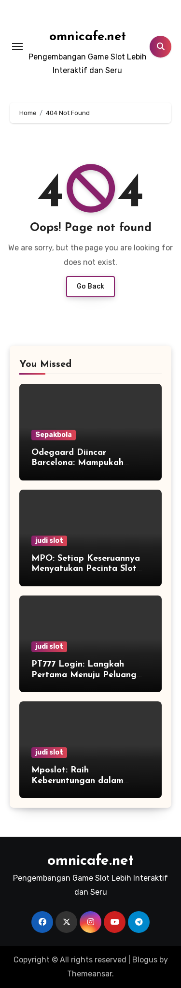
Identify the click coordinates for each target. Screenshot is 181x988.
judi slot (49, 541)
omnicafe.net (87, 37)
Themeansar (89, 973)
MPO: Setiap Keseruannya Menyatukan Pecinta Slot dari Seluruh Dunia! (85, 569)
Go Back (90, 286)
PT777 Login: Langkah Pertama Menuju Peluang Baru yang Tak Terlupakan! (86, 675)
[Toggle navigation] (17, 46)
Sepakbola (53, 435)
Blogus (144, 959)
